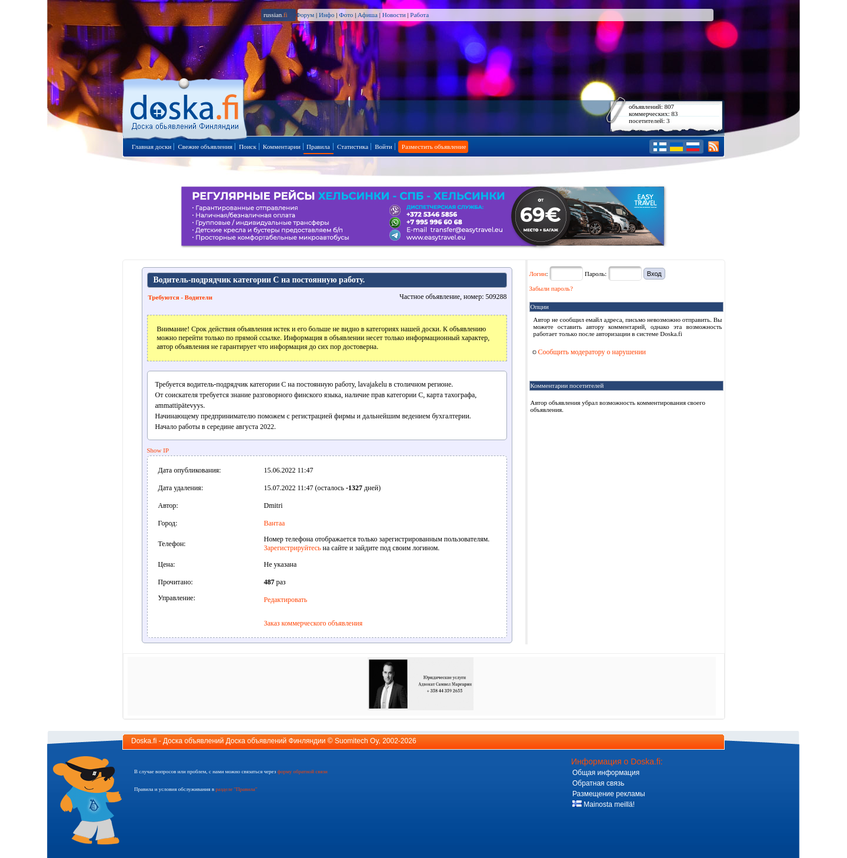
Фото (346, 14)
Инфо (326, 14)
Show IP (158, 450)
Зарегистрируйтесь (292, 548)
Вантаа (274, 523)
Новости (394, 14)
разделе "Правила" (236, 789)
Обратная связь (598, 783)
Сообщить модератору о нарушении (589, 352)
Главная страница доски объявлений (185, 107)
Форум (304, 14)
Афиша (368, 14)
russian (276, 14)
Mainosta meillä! (603, 804)
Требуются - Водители (180, 297)
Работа (419, 14)
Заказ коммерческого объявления (313, 623)
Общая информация (605, 773)
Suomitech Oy (356, 741)
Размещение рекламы (608, 794)
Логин (537, 273)
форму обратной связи (302, 771)
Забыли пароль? (551, 288)
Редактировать (286, 600)
